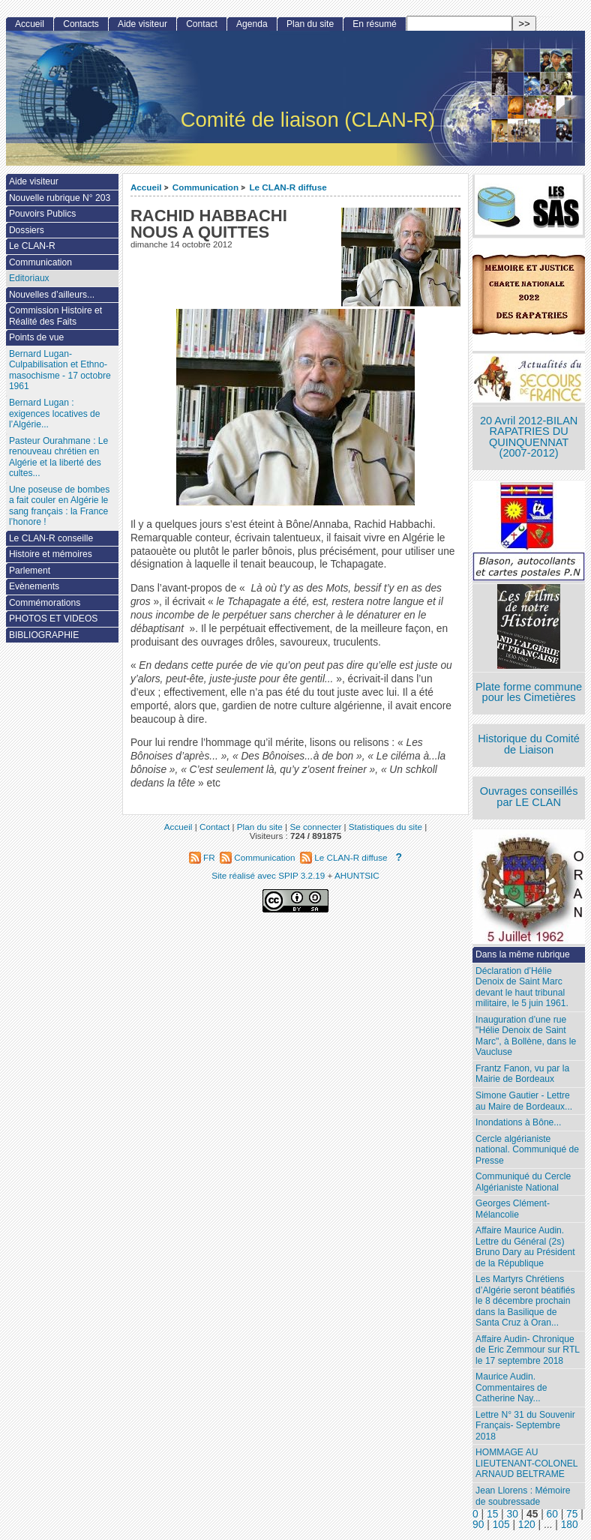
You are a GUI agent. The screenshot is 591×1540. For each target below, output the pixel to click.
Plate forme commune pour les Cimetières (529, 692)
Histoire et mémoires (50, 554)
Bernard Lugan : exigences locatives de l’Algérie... (54, 413)
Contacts (81, 24)
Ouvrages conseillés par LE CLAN (529, 796)
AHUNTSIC (357, 875)
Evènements (34, 586)
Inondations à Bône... (518, 1122)
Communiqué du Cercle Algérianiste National (523, 1182)
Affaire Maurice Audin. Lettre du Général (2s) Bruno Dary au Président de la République (525, 1247)
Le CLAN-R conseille (51, 538)
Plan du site (310, 24)
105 (501, 1524)
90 (478, 1524)
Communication (205, 187)
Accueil (146, 187)
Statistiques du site (385, 826)
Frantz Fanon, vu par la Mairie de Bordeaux (522, 1074)
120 (527, 1524)
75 (572, 1514)
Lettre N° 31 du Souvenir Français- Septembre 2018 (525, 1426)
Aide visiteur (142, 24)
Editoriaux (29, 278)
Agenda (252, 24)
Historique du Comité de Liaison (529, 744)
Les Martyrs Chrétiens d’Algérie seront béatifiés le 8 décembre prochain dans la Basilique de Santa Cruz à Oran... (525, 1301)
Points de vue (36, 337)
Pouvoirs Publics (42, 213)
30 (512, 1514)
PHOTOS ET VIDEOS (53, 618)
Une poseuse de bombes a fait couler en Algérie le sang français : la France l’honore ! (59, 506)
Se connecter (315, 826)
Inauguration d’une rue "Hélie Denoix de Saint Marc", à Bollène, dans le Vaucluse (526, 1036)
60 (552, 1514)
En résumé (374, 24)
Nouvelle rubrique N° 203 (59, 198)
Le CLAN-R (32, 246)
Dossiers (26, 230)
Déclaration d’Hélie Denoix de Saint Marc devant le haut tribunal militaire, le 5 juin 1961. (522, 987)
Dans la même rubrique (523, 954)
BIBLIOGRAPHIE (44, 635)
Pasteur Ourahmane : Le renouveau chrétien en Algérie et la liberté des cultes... (58, 457)
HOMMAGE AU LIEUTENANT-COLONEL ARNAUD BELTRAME (527, 1463)
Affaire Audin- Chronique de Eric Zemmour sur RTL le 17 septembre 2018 (528, 1350)
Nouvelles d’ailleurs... (51, 294)
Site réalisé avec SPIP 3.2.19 (268, 875)
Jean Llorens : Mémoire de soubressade (523, 1496)
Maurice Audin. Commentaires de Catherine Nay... (511, 1387)
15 (492, 1514)
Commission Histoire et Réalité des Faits (55, 316)
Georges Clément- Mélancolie (513, 1209)
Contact (202, 24)
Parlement (29, 570)
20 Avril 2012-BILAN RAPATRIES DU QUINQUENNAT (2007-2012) (529, 437)
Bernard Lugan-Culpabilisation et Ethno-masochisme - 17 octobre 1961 (60, 370)
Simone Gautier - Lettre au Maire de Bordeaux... (524, 1101)
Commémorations (44, 603)
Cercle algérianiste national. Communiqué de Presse (527, 1150)
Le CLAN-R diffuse (287, 187)
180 (569, 1524)
